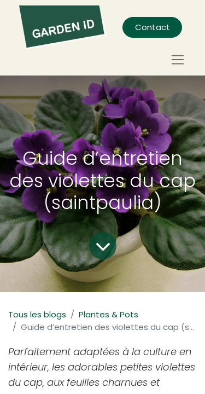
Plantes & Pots (108, 314)
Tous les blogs (37, 314)
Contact (152, 27)
